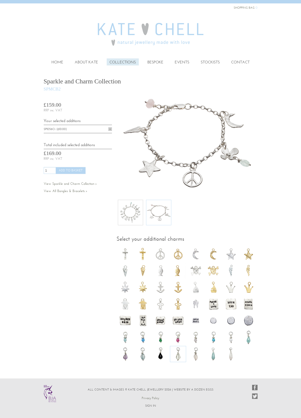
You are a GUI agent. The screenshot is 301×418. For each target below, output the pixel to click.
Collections (122, 62)
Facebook (255, 387)
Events (182, 62)
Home (57, 62)
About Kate (86, 62)
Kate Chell (150, 29)
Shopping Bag (246, 8)
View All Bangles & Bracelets (64, 191)
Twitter (255, 396)
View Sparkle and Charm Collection (69, 184)
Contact (240, 62)
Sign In (150, 405)
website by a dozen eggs (193, 389)
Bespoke (155, 62)
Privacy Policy (150, 398)
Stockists (210, 62)
